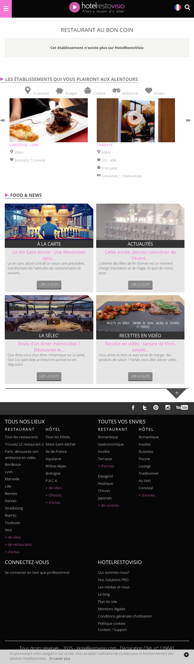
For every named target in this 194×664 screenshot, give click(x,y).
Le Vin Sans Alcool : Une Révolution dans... (49, 255)
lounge (145, 466)
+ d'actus (12, 551)
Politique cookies (111, 623)
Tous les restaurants (21, 436)
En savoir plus (59, 658)
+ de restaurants (18, 544)
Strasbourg (14, 508)
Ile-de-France (56, 451)
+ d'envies (106, 466)
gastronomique (111, 444)
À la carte (49, 244)
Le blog (104, 594)
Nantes (10, 500)
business (146, 451)
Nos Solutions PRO (113, 579)
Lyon (9, 471)
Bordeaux (13, 464)
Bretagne (53, 473)
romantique (108, 436)
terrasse (105, 458)
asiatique (105, 483)
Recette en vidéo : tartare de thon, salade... (140, 347)
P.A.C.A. (52, 480)
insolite (104, 451)
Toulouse (12, 522)
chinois (104, 490)
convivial (146, 487)
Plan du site (107, 601)
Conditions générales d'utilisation (125, 616)
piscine (144, 458)
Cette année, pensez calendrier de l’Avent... (140, 255)
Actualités (140, 244)
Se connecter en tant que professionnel (37, 572)
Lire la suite (49, 284)
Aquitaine (53, 458)
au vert (145, 480)
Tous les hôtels (58, 436)
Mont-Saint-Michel (60, 444)
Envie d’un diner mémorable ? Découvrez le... (49, 347)
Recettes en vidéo (140, 335)
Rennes (11, 493)
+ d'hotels (54, 495)
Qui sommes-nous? (113, 572)
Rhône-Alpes (56, 466)
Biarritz (10, 515)
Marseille (12, 478)
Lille (8, 486)
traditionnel (148, 473)
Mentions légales (111, 608)
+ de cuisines (108, 505)
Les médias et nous (114, 587)
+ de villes (13, 537)
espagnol (105, 476)
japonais (105, 497)
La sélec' (49, 335)
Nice (8, 529)
